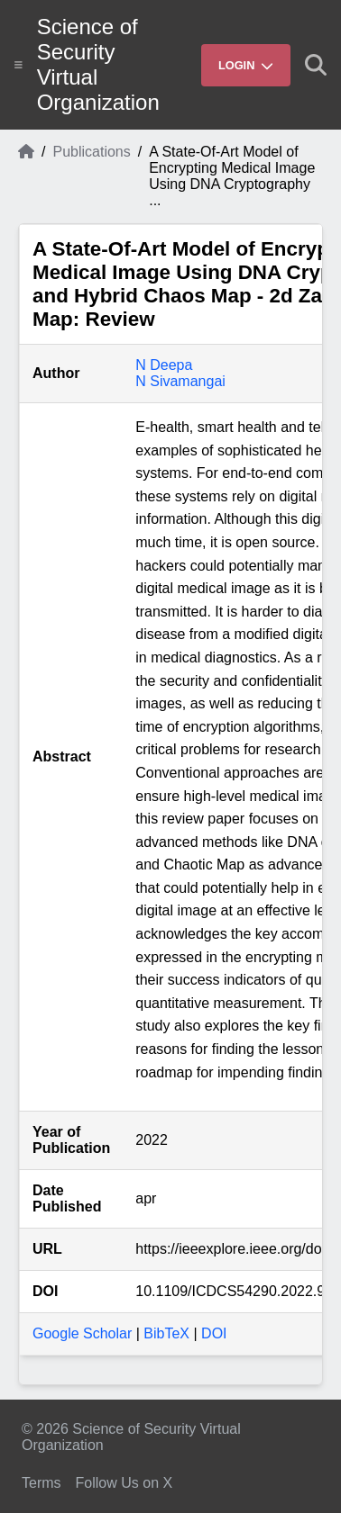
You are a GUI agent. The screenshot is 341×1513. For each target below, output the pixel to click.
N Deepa (163, 365)
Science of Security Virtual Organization (98, 64)
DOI (213, 1333)
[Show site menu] (18, 64)
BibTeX (166, 1333)
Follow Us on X (124, 1482)
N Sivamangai (180, 381)
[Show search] (316, 65)
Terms (41, 1482)
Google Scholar (82, 1333)
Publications (91, 151)
